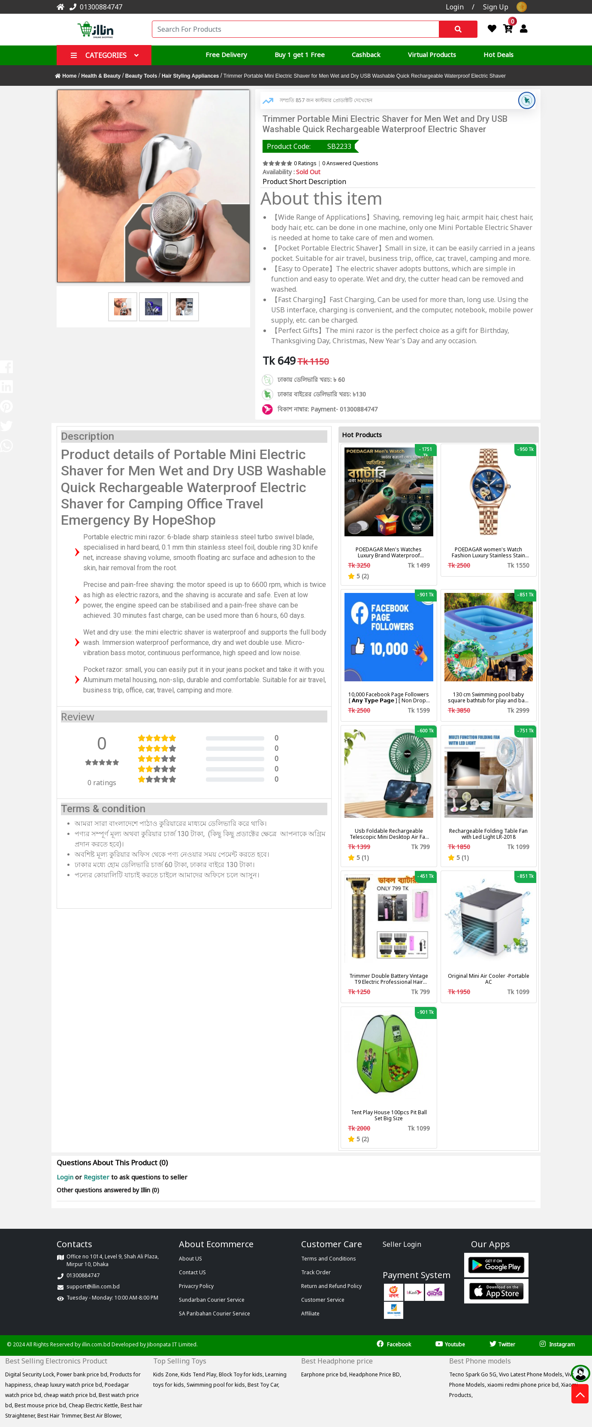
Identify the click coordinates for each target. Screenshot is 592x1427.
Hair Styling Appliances (190, 76)
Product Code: (289, 146)
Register (96, 1177)
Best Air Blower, (103, 1415)
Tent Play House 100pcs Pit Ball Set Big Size (389, 1116)
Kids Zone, (167, 1374)
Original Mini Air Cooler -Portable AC (488, 979)
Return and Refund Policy (331, 1286)
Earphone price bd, (325, 1374)
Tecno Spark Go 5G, (474, 1374)
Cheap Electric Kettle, (95, 1405)
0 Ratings (305, 163)
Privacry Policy (196, 1286)
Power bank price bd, (83, 1374)
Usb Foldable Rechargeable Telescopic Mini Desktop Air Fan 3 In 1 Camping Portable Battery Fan (389, 834)
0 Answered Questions (350, 163)
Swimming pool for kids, (217, 1384)
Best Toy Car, (263, 1384)
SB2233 (339, 146)
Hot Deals (498, 54)
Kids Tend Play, (200, 1374)
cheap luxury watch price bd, (69, 1384)
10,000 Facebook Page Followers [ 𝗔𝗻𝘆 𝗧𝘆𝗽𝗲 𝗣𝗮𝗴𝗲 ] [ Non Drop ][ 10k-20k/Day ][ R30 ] (388, 698)
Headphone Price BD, (375, 1374)
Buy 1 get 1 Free (300, 54)
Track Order (316, 1272)
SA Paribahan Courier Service (214, 1313)
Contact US (192, 1272)
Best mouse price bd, (42, 1405)
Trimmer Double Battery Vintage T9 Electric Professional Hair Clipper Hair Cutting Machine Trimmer (388, 979)
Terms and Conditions (328, 1258)
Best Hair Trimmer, (60, 1415)
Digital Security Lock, (31, 1374)
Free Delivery (226, 54)
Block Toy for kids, (242, 1374)
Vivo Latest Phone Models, (532, 1374)
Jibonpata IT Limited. (172, 1344)
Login (66, 1177)
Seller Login (402, 1244)
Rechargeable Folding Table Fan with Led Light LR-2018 (488, 834)
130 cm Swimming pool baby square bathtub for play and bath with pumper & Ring (488, 698)
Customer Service (322, 1299)
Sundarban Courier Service (212, 1299)
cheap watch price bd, (71, 1395)
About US (190, 1258)
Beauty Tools (141, 76)
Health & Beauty (101, 76)
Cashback (366, 54)
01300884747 (94, 7)
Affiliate (310, 1313)
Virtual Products (432, 54)
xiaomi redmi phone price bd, (524, 1384)
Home (66, 76)
